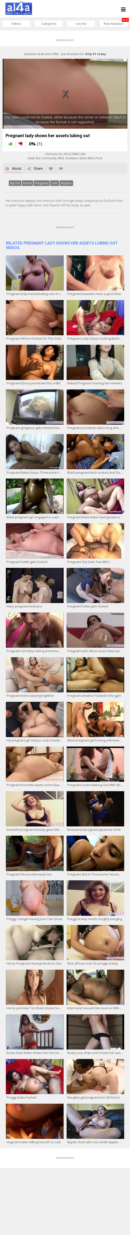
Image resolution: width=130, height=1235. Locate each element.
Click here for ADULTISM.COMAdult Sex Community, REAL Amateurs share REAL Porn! (65, 159)
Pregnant (39, 186)
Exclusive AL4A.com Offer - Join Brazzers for (65, 54)
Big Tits (12, 186)
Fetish (24, 186)
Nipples (63, 186)
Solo (52, 186)
